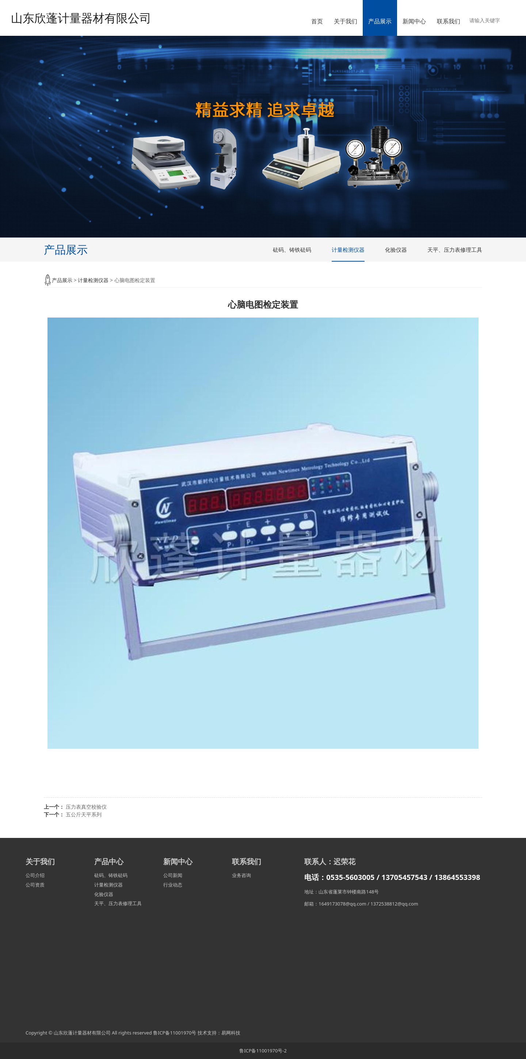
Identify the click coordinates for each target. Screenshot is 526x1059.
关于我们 (345, 21)
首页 (317, 21)
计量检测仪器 (348, 249)
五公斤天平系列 (84, 814)
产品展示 (380, 21)
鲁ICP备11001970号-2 (263, 1050)
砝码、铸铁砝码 (292, 249)
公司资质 (35, 884)
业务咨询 (241, 875)
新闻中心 (414, 21)
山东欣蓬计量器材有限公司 (81, 18)
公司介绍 (35, 875)
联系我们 (448, 21)
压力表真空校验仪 (86, 806)
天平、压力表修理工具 (454, 249)
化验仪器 (396, 249)
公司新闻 (172, 875)
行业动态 (172, 884)
